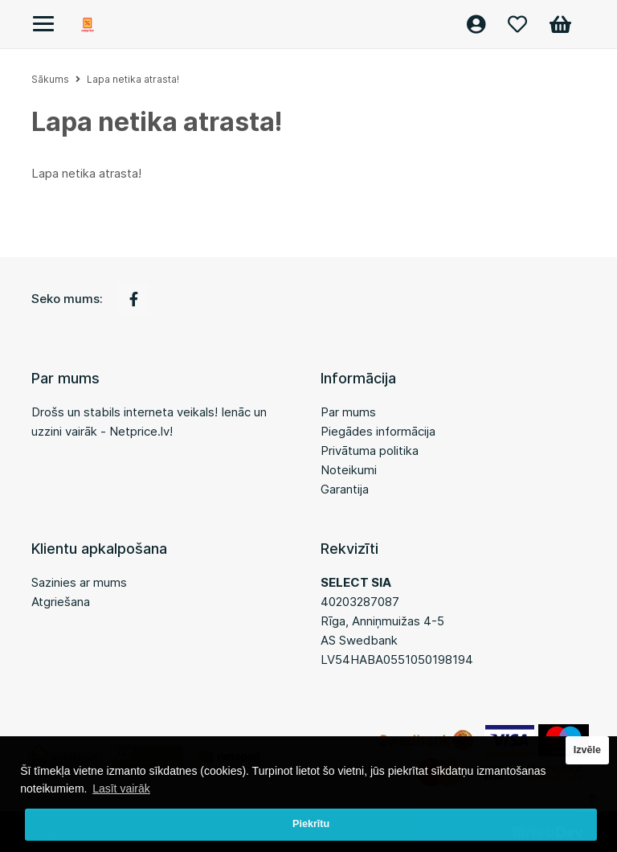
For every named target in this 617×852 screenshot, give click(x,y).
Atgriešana (60, 601)
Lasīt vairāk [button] (121, 788)
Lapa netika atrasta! (133, 79)
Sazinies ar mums (79, 582)
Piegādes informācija (378, 431)
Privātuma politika (370, 450)
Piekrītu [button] (310, 823)
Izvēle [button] (587, 750)
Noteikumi (349, 469)
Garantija (345, 489)
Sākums (50, 79)
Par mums (348, 412)
